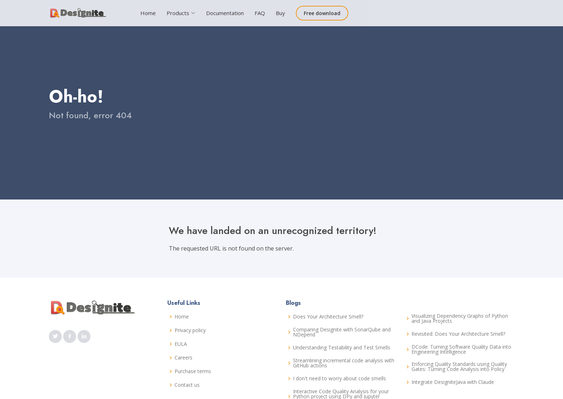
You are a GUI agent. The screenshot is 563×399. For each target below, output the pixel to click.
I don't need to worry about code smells (339, 378)
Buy (280, 13)
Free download (322, 13)
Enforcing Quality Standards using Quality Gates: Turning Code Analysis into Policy (459, 367)
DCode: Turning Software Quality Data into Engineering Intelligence (461, 349)
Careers (183, 357)
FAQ (260, 13)
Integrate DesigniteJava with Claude (452, 382)
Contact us (187, 384)
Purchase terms (193, 371)
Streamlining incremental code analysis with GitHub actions (343, 363)
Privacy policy (190, 330)
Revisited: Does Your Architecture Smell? (458, 333)
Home (148, 13)
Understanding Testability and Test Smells (341, 347)
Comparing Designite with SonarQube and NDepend (342, 332)
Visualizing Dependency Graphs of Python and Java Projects (459, 318)
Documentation (225, 13)
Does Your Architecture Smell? (328, 316)
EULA (181, 344)
